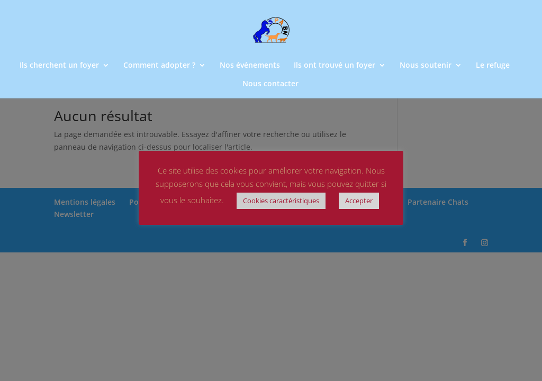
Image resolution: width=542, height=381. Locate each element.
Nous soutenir (425, 65)
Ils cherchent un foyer (59, 65)
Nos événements (250, 65)
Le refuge (493, 65)
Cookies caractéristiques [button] (281, 200)
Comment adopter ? (159, 65)
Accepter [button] (359, 200)
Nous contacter (270, 84)
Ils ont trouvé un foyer (334, 65)
